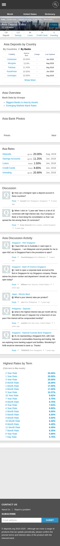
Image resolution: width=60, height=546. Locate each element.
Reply (14, 201)
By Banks (26, 49)
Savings (18, 34)
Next (54, 135)
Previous (7, 135)
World (10, 14)
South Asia (11, 19)
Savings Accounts (11, 158)
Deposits (7, 154)
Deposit (6, 34)
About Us (6, 509)
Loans (30, 34)
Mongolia (12, 63)
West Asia (48, 19)
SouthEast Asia (24, 19)
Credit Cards (42, 34)
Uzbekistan (11, 59)
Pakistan (12, 67)
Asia (3, 19)
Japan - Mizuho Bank (21, 294)
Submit (50, 520)
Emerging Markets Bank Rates (21, 105)
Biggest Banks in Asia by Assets (22, 102)
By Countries (10, 49)
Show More (30, 80)
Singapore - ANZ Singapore (23, 243)
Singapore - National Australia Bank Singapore (32, 333)
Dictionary (50, 14)
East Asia (37, 19)
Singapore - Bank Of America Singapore (29, 267)
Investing (54, 34)
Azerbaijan (11, 75)
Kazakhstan (12, 71)
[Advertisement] (26, 473)
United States (30, 14)
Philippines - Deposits (21, 309)
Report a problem (22, 509)
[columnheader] (11, 54)
